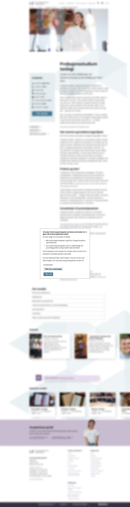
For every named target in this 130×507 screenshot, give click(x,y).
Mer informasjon (48, 264)
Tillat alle (48, 274)
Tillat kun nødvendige (53, 269)
